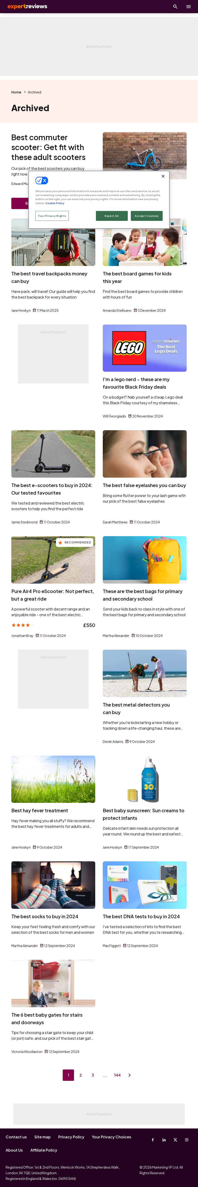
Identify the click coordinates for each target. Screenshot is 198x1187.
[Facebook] (152, 1139)
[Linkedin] (164, 1139)
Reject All (112, 216)
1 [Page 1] (68, 1075)
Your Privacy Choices (111, 1136)
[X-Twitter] (175, 1139)
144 (117, 1075)
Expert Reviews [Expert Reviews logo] (24, 6)
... (105, 1075)
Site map (42, 1136)
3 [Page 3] (93, 1075)
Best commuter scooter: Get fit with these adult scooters (48, 147)
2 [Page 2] (80, 1075)
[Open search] (175, 6)
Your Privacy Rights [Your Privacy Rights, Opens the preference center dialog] (52, 216)
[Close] (163, 176)
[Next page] (129, 1075)
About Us (14, 1150)
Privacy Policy (71, 1136)
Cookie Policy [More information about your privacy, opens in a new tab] (54, 203)
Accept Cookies (147, 216)
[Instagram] (186, 1139)
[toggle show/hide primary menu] (188, 6)
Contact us (16, 1136)
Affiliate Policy (43, 1150)
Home (16, 92)
